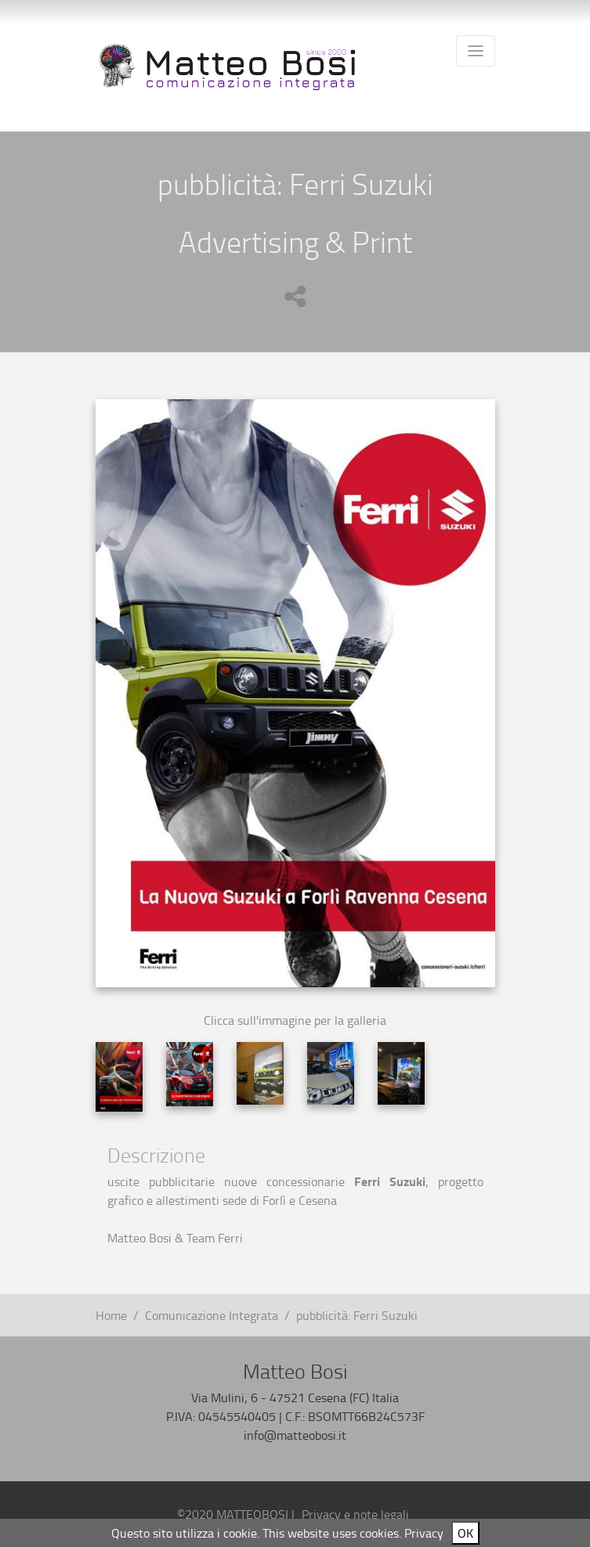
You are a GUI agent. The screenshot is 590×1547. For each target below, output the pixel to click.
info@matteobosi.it (295, 1435)
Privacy (423, 1533)
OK (465, 1533)
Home (111, 1315)
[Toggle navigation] (475, 51)
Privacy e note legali (355, 1514)
